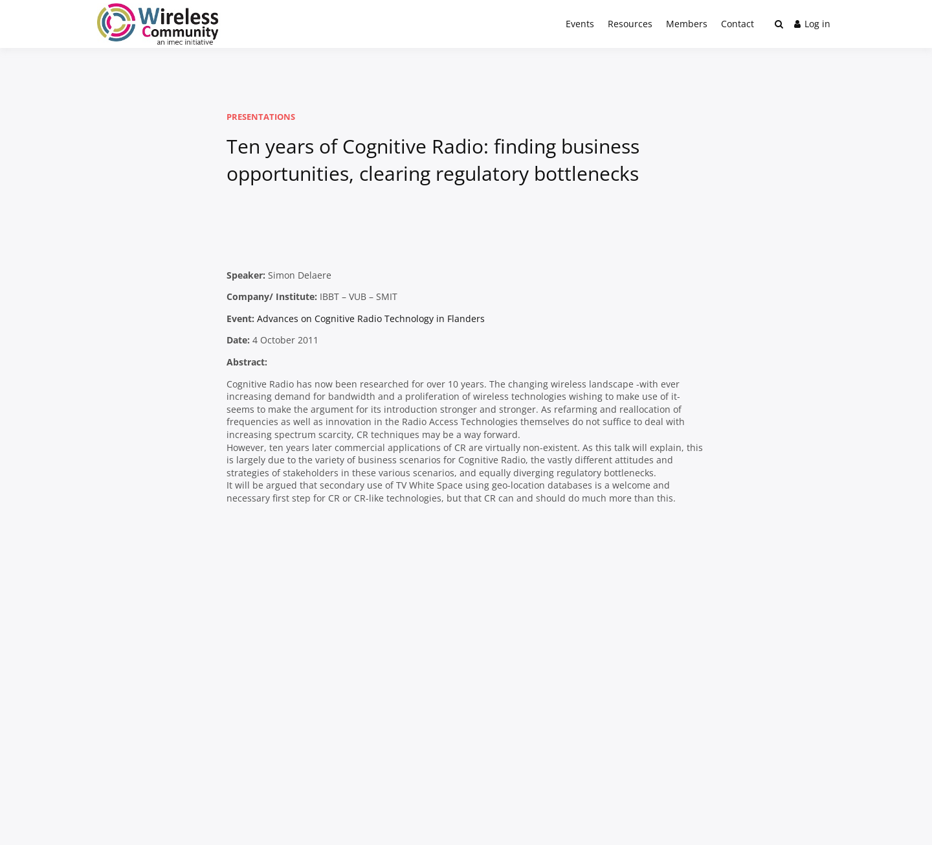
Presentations (261, 116)
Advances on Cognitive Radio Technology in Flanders (371, 318)
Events (580, 23)
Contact (737, 23)
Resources (630, 23)
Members (686, 23)
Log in (812, 23)
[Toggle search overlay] (779, 23)
